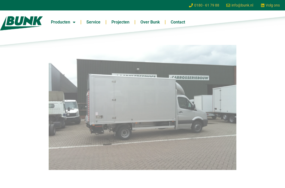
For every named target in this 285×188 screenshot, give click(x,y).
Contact (178, 22)
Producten (63, 22)
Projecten (120, 22)
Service (93, 22)
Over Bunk (150, 22)
